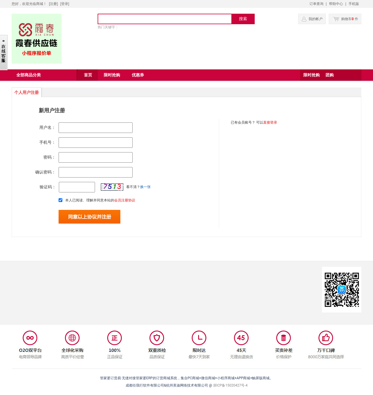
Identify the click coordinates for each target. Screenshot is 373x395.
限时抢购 (311, 75)
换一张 (145, 187)
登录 (64, 4)
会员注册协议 (124, 200)
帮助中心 (336, 4)
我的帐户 (316, 19)
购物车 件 (345, 19)
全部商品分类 (28, 75)
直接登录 (270, 122)
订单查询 (316, 4)
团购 (330, 75)
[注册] (53, 4)
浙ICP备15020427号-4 (230, 385)
